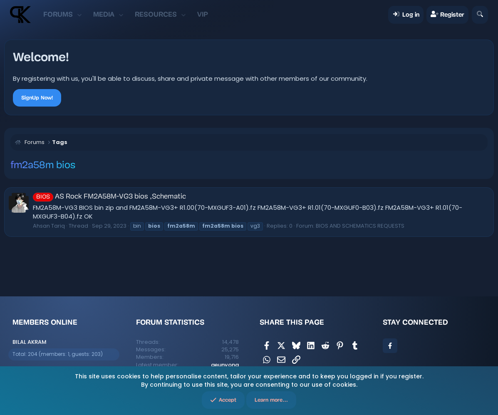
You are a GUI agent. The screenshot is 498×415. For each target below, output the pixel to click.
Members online (44, 322)
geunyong (225, 365)
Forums (58, 14)
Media (103, 14)
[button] (79, 14)
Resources (156, 14)
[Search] (480, 15)
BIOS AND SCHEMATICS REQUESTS (360, 226)
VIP (202, 14)
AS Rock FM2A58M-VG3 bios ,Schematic (109, 196)
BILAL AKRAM (29, 342)
